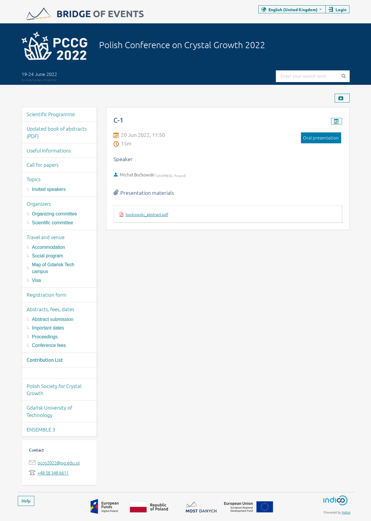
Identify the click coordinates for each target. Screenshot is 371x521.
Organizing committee (54, 213)
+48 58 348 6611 (53, 473)
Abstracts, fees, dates (50, 309)
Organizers (39, 203)
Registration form (47, 294)
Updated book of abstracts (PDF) (57, 132)
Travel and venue (45, 237)
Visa (36, 280)
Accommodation (48, 247)
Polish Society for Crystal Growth (54, 390)
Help (26, 501)
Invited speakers (49, 189)
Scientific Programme (51, 114)
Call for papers (43, 164)
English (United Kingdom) (292, 9)
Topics (33, 179)
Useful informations (49, 150)
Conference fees (49, 345)
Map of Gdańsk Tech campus (53, 268)
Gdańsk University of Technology (49, 411)
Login (341, 9)
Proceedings (45, 336)
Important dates (48, 327)
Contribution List (45, 360)
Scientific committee (52, 222)
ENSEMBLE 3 (41, 429)
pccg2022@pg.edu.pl (59, 463)
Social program (47, 255)
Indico (346, 512)
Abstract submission (52, 319)
